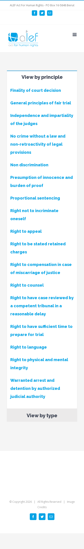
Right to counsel (27, 285)
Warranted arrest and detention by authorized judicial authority (35, 388)
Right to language (28, 347)
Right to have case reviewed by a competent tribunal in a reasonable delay (42, 305)
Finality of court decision (35, 90)
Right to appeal (26, 231)
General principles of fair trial (40, 103)
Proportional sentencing (35, 198)
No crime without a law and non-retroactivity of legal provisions (37, 144)
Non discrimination (29, 165)
